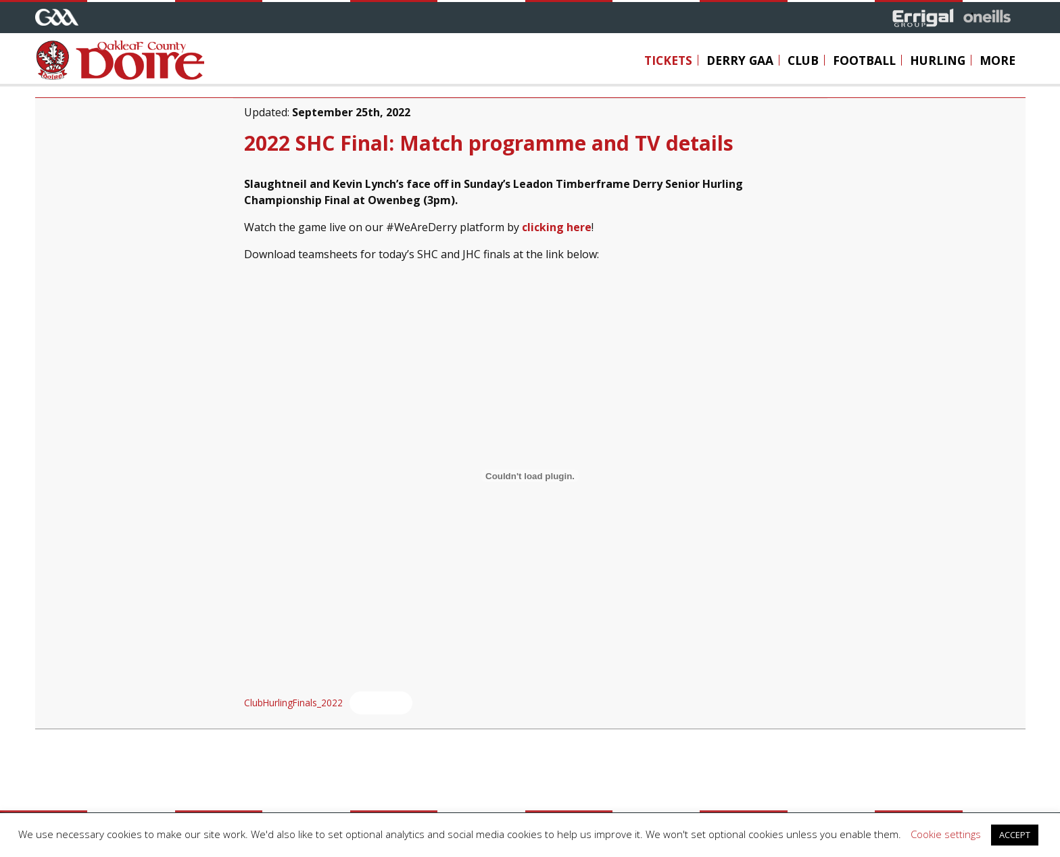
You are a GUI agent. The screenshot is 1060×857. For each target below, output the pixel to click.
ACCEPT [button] (1014, 835)
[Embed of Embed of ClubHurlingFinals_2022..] (530, 474)
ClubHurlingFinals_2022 (293, 701)
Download (380, 701)
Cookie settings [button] (946, 834)
